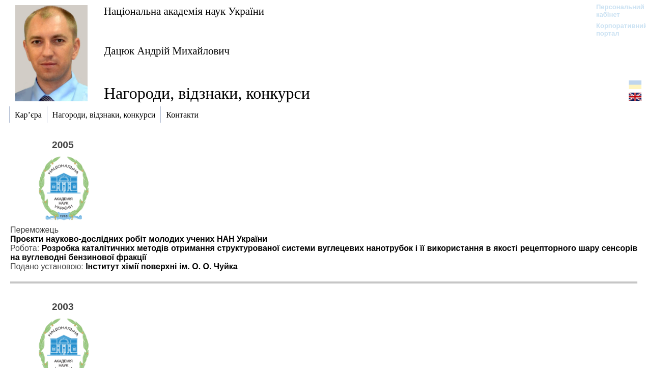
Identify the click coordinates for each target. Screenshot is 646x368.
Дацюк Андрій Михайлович (167, 50)
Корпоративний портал (615, 29)
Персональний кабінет (615, 10)
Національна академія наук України (184, 11)
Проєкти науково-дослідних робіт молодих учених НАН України (138, 239)
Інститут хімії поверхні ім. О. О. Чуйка (162, 266)
